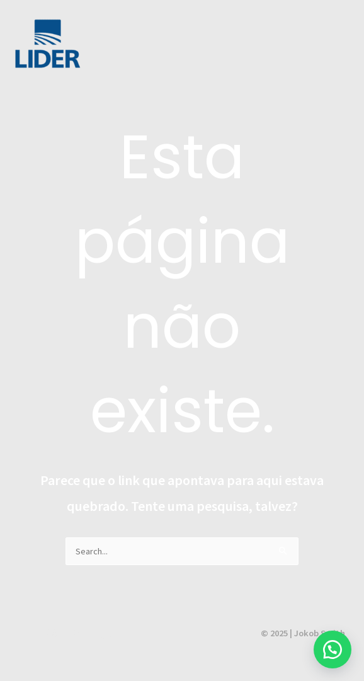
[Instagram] (51, 633)
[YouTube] (24, 633)
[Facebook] (105, 633)
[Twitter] (78, 633)
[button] (332, 649)
